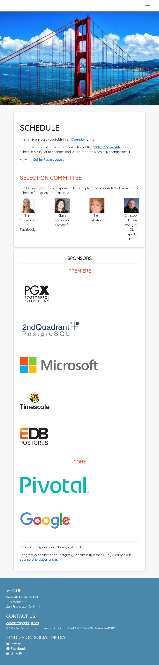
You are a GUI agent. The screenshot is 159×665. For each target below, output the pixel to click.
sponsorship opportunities (39, 560)
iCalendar (78, 139)
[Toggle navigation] (147, 5)
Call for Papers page (48, 160)
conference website (107, 147)
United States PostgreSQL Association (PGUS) (91, 628)
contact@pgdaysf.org (22, 623)
